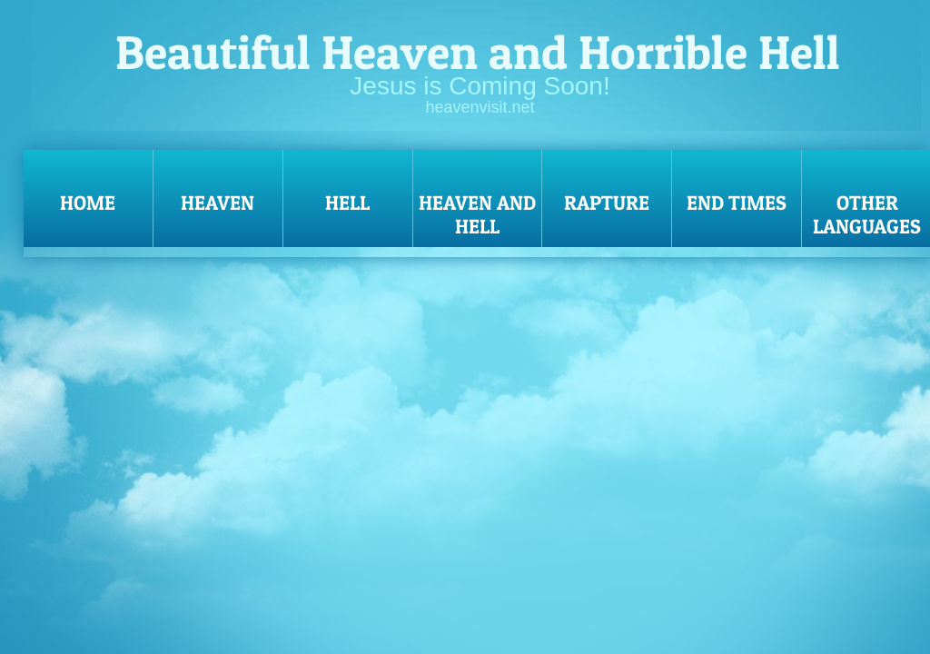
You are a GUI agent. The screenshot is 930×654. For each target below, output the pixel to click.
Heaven (217, 202)
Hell (347, 202)
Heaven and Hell (477, 214)
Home (87, 202)
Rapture (606, 202)
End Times (737, 202)
